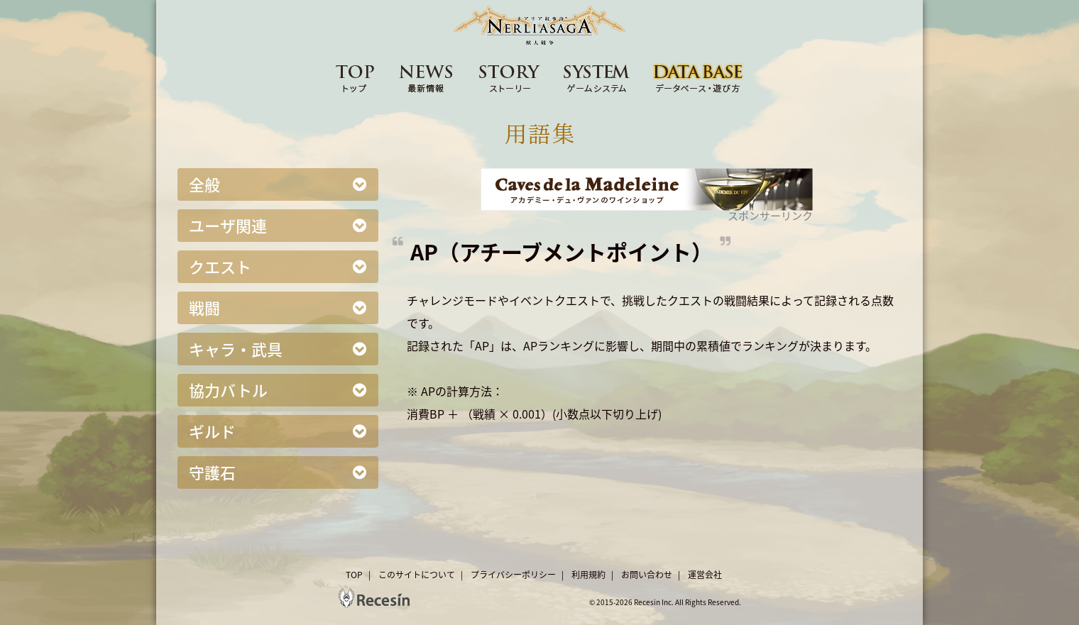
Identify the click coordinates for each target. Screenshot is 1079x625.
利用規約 (588, 574)
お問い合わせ (646, 574)
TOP (355, 77)
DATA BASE (698, 77)
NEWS (426, 77)
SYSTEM (597, 77)
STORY (509, 77)
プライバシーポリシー (513, 574)
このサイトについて (416, 574)
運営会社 (705, 574)
